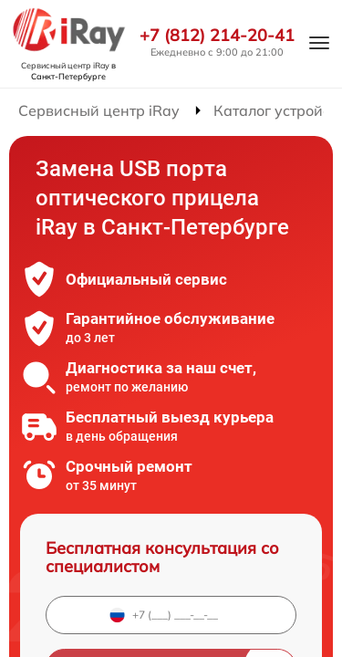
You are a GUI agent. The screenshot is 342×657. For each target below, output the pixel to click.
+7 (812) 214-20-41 (217, 36)
